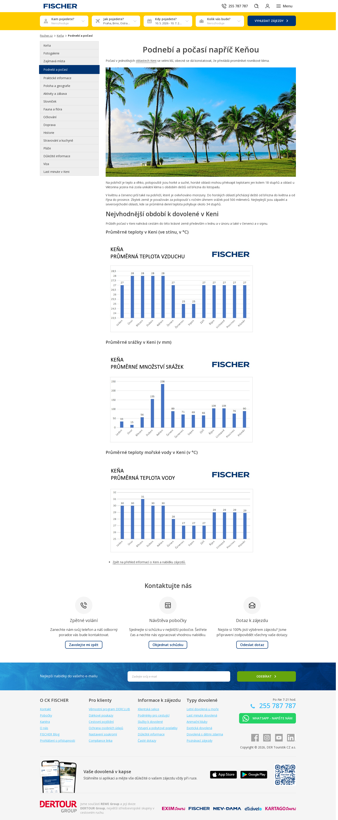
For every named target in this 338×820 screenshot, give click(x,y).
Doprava (49, 125)
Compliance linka (100, 740)
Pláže (47, 148)
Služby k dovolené (150, 722)
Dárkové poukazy (101, 715)
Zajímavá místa (54, 61)
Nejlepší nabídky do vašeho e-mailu (68, 676)
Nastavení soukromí (103, 734)
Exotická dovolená (199, 728)
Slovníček (49, 101)
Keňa (47, 45)
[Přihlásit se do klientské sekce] (266, 6)
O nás (44, 728)
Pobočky (46, 715)
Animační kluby (197, 722)
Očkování (49, 117)
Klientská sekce (148, 709)
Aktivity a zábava (55, 94)
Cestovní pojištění (101, 722)
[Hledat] (254, 6)
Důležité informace (56, 156)
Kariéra (45, 722)
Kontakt (45, 709)
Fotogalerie (51, 53)
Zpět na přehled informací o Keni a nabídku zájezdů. (149, 562)
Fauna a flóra (52, 109)
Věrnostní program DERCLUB (109, 709)
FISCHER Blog (49, 734)
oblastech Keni (146, 61)
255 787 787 (277, 705)
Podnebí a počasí (55, 69)
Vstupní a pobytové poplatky (157, 728)
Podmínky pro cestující (153, 715)
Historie (48, 133)
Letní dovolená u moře (203, 709)
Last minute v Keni (56, 172)
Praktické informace (57, 78)
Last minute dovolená (202, 715)
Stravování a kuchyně (58, 140)
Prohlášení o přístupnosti (57, 740)
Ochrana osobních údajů (106, 728)
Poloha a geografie (56, 86)
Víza (46, 164)
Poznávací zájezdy (199, 740)
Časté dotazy (147, 740)
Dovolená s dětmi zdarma (205, 734)
